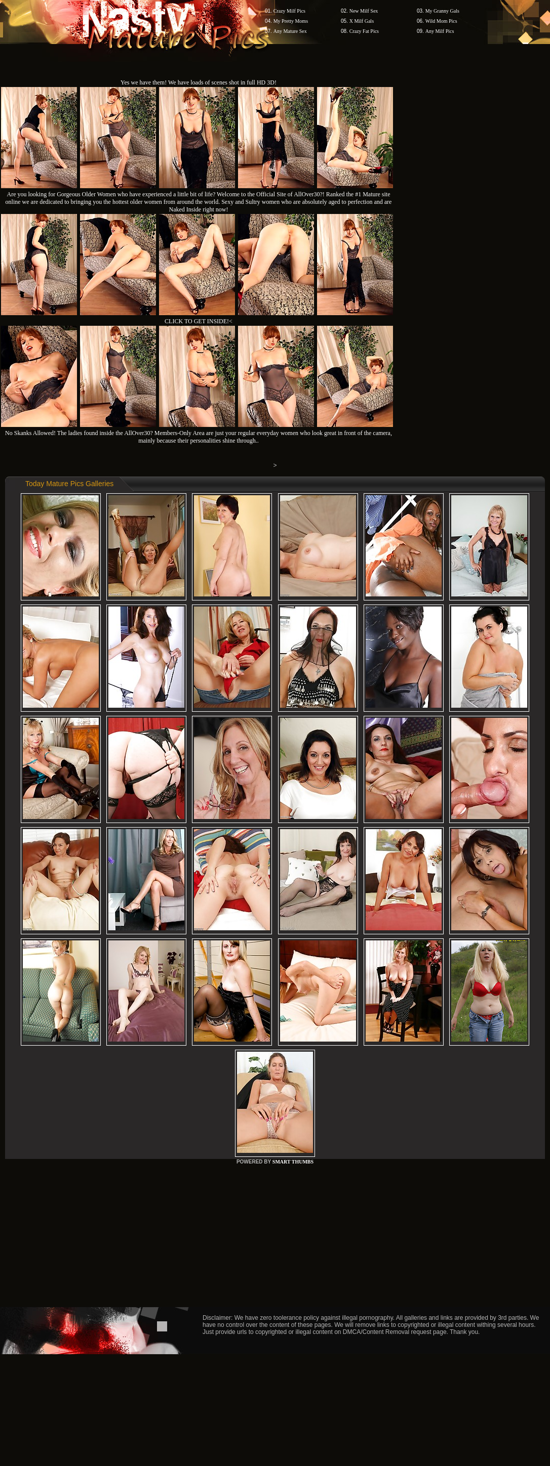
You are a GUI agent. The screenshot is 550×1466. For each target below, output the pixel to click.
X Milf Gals (361, 21)
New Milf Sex (363, 11)
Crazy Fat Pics (364, 31)
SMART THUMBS (292, 1162)
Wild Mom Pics (441, 21)
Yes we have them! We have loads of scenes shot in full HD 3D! (199, 82)
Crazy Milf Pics (289, 11)
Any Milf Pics (439, 31)
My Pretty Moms (290, 21)
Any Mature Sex (290, 31)
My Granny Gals (442, 11)
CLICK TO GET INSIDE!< (198, 321)
